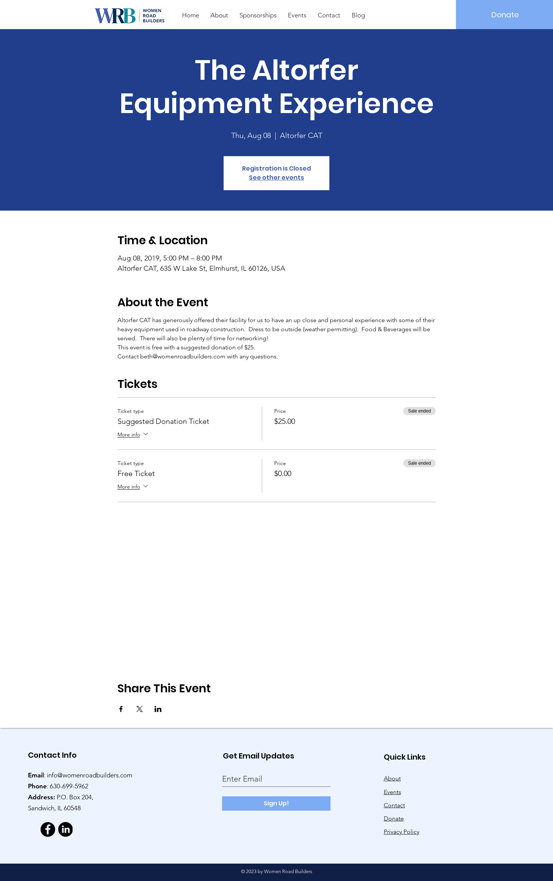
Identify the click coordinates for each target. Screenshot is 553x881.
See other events (276, 177)
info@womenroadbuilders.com (89, 775)
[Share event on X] (139, 709)
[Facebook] (47, 829)
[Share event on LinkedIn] (158, 709)
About (392, 778)
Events (392, 792)
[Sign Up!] (276, 803)
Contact (394, 805)
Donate (394, 818)
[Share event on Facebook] (121, 709)
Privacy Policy (401, 831)
